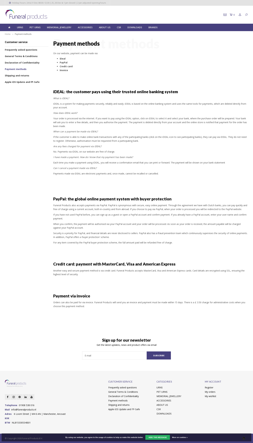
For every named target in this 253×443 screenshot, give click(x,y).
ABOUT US (104, 27)
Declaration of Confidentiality (22, 62)
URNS (20, 27)
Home (7, 34)
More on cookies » (179, 437)
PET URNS (35, 27)
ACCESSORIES (85, 27)
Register (209, 387)
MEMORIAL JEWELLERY (59, 27)
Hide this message (158, 437)
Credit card (66, 66)
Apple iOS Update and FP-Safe (22, 82)
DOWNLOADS (134, 27)
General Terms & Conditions (21, 56)
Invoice (64, 70)
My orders (210, 391)
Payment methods (23, 34)
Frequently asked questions (21, 49)
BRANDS (152, 27)
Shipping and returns (17, 75)
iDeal (63, 58)
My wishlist (210, 396)
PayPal (63, 62)
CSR (119, 27)
